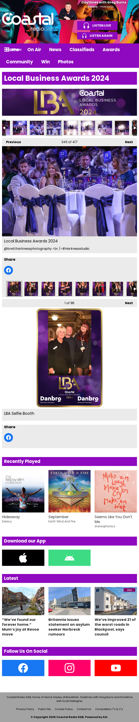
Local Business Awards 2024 (20, 128)
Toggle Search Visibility (131, 49)
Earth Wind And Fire (62, 521)
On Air (34, 49)
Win (45, 62)
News (55, 49)
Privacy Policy (25, 709)
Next (127, 141)
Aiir (105, 717)
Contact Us (84, 709)
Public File (44, 709)
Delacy (93, 7)
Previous (11, 141)
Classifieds (82, 49)
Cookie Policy (64, 709)
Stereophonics (105, 526)
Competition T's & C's (109, 709)
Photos (66, 62)
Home (12, 49)
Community (19, 62)
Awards (111, 49)
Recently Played (22, 461)
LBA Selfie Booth (14, 289)
